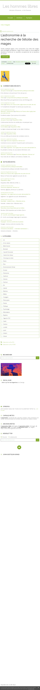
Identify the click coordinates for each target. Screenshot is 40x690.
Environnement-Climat (9, 267)
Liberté (5, 288)
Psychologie (6, 309)
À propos (29, 18)
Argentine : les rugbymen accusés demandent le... (21, 147)
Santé (4, 321)
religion (18, 61)
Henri (2, 97)
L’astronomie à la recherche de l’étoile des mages (19, 39)
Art (4, 240)
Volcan (5, 336)
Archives (19, 18)
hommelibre (4, 127)
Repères (5, 315)
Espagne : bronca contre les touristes (12, 222)
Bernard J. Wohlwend (7, 111)
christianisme (23, 61)
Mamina (5, 291)
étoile (3, 63)
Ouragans (5, 297)
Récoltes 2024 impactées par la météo (12, 208)
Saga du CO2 (6, 318)
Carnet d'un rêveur (8, 255)
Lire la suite (5, 56)
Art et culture (6, 243)
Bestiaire (5, 249)
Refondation (6, 312)
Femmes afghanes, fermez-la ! (15, 140)
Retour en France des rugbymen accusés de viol (21, 104)
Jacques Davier (5, 120)
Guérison (5, 276)
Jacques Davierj (5, 90)
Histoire (5, 279)
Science (5, 324)
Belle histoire (6, 246)
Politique (5, 306)
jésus (29, 61)
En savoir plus (31, 688)
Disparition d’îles (17, 120)
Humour (5, 282)
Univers (5, 333)
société (5, 327)
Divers (4, 261)
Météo (5, 294)
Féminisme (6, 273)
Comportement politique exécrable (23, 90)
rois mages (33, 61)
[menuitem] (10, 17)
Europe (5, 270)
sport (4, 330)
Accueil (10, 18)
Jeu (4, 285)
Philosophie (6, 300)
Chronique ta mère (8, 258)
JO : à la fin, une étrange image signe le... (13, 215)
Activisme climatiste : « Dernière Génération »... (15, 228)
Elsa (4, 264)
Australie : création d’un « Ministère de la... (13, 201)
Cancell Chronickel (8, 252)
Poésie (5, 303)
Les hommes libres (20, 6)
